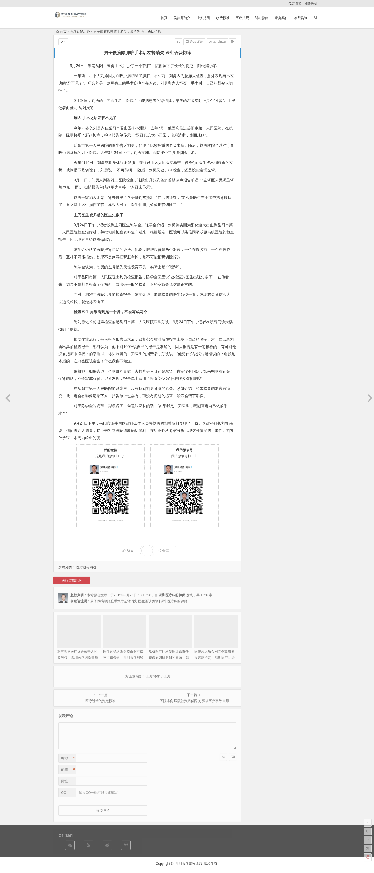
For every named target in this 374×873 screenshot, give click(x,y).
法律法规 (263, 182)
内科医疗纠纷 (305, 200)
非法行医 (275, 183)
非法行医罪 (297, 192)
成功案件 (275, 212)
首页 (164, 18)
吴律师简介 (182, 18)
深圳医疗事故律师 (188, 864)
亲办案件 (281, 18)
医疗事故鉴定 (295, 176)
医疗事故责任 (281, 198)
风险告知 (310, 3)
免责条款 (295, 3)
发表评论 (194, 42)
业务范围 (203, 18)
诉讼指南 (262, 18)
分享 (163, 551)
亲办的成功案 (293, 212)
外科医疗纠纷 (278, 171)
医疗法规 (242, 18)
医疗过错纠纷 (80, 31)
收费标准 (222, 18)
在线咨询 (301, 18)
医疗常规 (262, 199)
